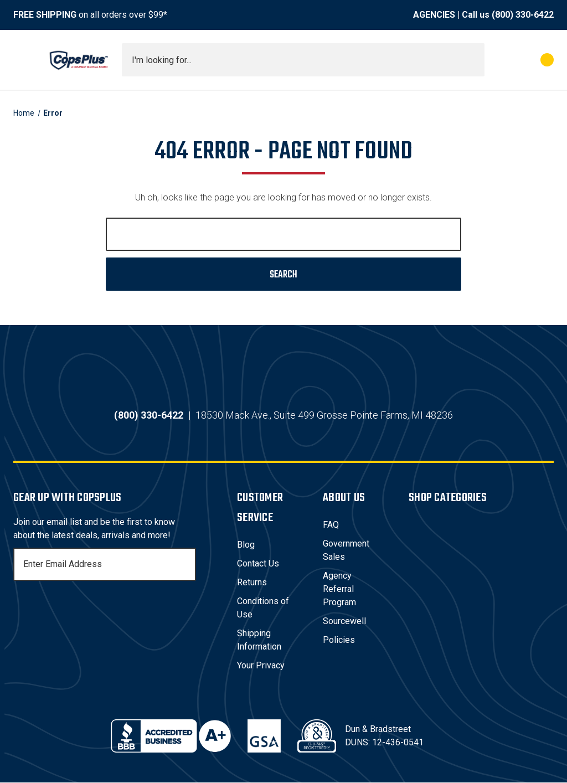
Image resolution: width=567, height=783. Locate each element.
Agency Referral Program (339, 589)
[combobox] (303, 59)
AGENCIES (434, 14)
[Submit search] (472, 59)
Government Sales (346, 551)
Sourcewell (344, 621)
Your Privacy (261, 666)
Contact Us (258, 564)
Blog (246, 545)
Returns (252, 583)
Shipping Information (259, 640)
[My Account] (498, 59)
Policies (339, 640)
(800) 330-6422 (523, 14)
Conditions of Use (263, 608)
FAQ (331, 525)
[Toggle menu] (23, 60)
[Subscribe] (186, 564)
